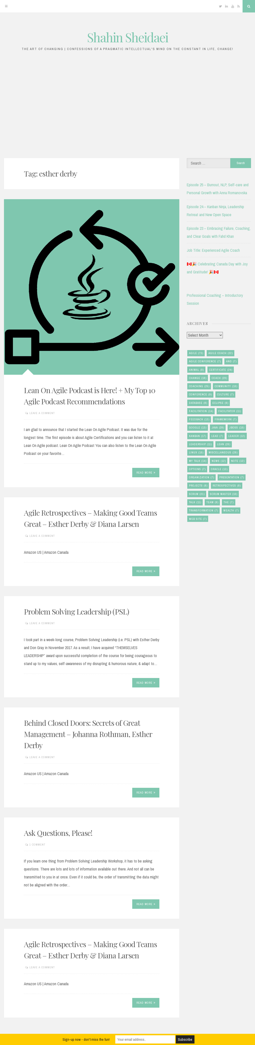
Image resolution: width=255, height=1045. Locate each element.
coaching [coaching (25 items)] (199, 386)
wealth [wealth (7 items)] (231, 510)
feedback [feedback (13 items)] (199, 419)
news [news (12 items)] (219, 461)
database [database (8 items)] (198, 403)
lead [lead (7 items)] (217, 436)
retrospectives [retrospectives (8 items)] (227, 486)
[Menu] (6, 6)
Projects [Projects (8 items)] (198, 486)
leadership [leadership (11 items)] (200, 444)
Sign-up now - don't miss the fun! (86, 1039)
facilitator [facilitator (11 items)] (229, 411)
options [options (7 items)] (197, 469)
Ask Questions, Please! (58, 833)
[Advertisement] (127, 107)
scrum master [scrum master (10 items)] (223, 494)
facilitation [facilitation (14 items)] (201, 411)
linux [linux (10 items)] (196, 452)
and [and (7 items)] (231, 361)
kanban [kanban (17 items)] (197, 436)
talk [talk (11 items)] (195, 502)
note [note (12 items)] (238, 461)
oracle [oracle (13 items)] (219, 469)
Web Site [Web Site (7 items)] (198, 519)
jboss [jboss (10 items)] (236, 428)
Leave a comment (42, 413)
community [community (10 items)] (226, 386)
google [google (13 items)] (197, 428)
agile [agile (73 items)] (196, 353)
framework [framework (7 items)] (226, 419)
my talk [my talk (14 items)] (197, 461)
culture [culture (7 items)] (225, 394)
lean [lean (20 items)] (223, 444)
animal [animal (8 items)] (196, 370)
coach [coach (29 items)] (219, 378)
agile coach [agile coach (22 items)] (220, 353)
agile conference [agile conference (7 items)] (205, 361)
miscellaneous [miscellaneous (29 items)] (223, 452)
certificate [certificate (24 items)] (220, 370)
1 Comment (37, 844)
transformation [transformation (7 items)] (203, 510)
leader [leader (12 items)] (236, 436)
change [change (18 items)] (197, 378)
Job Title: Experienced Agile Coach (213, 250)
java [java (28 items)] (218, 428)
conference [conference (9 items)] (200, 394)
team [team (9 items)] (212, 502)
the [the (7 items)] (229, 502)
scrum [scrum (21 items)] (197, 494)
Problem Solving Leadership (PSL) (76, 611)
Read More (145, 472)
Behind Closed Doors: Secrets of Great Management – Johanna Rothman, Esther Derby (88, 734)
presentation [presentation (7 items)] (231, 477)
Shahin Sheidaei (127, 37)
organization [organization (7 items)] (201, 477)
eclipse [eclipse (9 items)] (220, 403)
